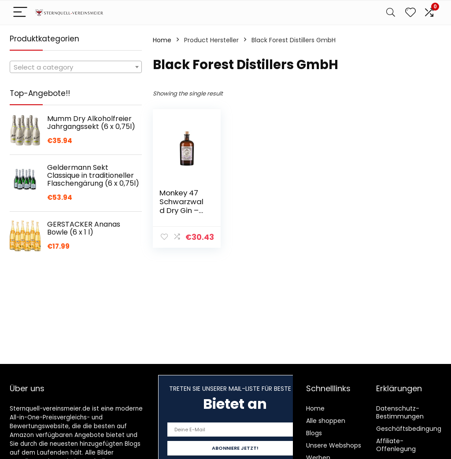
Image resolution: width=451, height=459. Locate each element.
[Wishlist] (410, 12)
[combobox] (76, 67)
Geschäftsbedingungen (412, 428)
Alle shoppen (325, 420)
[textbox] (75, 67)
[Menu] (20, 12)
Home (162, 40)
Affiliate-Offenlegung (396, 445)
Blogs (314, 433)
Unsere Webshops (333, 445)
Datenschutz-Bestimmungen (400, 412)
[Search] (390, 12)
